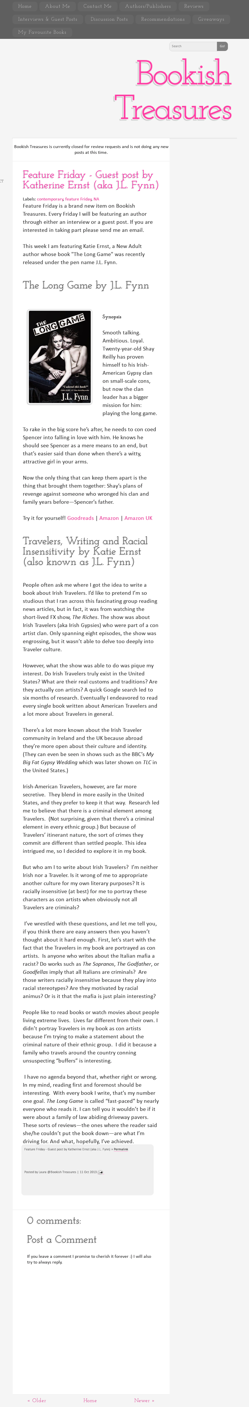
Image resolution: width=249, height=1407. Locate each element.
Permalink (121, 1149)
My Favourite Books (42, 32)
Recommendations (163, 19)
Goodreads (80, 518)
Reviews (194, 6)
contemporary (50, 199)
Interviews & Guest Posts (47, 19)
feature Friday (78, 199)
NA (96, 199)
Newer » (144, 1401)
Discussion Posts (109, 19)
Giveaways (211, 19)
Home (25, 6)
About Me (57, 6)
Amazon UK (138, 518)
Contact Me (97, 6)
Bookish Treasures (172, 93)
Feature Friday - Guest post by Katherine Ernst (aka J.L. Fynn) (91, 180)
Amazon (109, 518)
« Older (36, 1401)
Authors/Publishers (148, 6)
